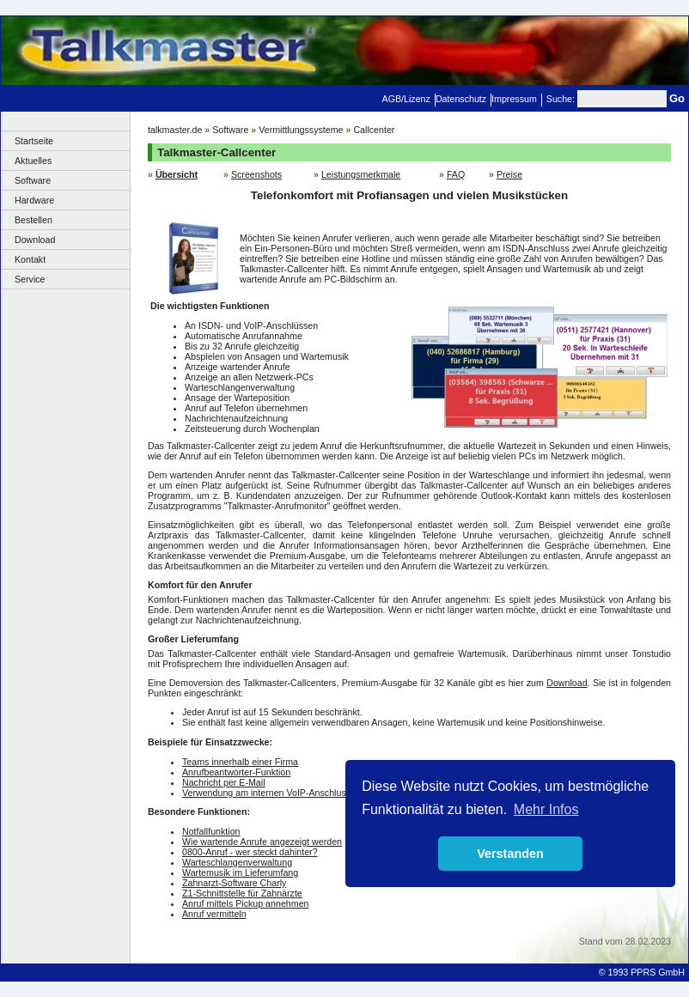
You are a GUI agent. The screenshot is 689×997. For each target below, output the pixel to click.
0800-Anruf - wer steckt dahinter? (250, 852)
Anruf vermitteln (214, 914)
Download (35, 239)
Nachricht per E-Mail (223, 782)
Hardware (34, 200)
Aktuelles (33, 160)
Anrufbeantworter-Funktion (236, 772)
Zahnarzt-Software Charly (234, 883)
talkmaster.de (175, 130)
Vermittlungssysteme (301, 130)
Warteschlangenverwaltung (237, 862)
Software (33, 180)
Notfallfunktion (211, 831)
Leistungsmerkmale (360, 174)
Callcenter (373, 130)
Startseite (34, 141)
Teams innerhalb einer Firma (240, 762)
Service (30, 279)
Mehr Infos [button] (546, 809)
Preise (509, 174)
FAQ (456, 174)
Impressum (514, 99)
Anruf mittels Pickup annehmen (245, 903)
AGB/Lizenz (406, 99)
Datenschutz (461, 99)
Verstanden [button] (510, 853)
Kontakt (30, 259)
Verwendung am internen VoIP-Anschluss (266, 792)
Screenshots (256, 174)
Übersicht (176, 174)
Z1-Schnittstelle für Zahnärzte (242, 893)
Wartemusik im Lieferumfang (240, 872)
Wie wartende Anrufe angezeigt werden (262, 841)
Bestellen (33, 220)
